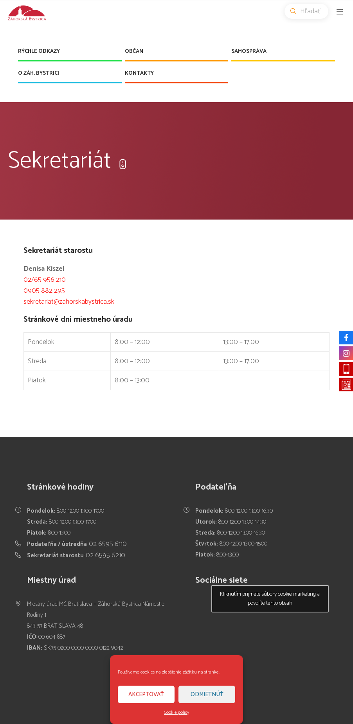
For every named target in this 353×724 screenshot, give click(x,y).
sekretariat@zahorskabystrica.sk (68, 302)
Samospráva (249, 51)
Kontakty (139, 73)
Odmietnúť (207, 694)
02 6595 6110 (108, 544)
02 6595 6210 (105, 555)
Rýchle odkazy (39, 51)
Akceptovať (146, 694)
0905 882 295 (44, 291)
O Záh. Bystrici (38, 73)
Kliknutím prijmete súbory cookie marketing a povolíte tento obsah (270, 599)
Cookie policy (176, 712)
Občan (134, 51)
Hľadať (309, 11)
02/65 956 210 (44, 280)
